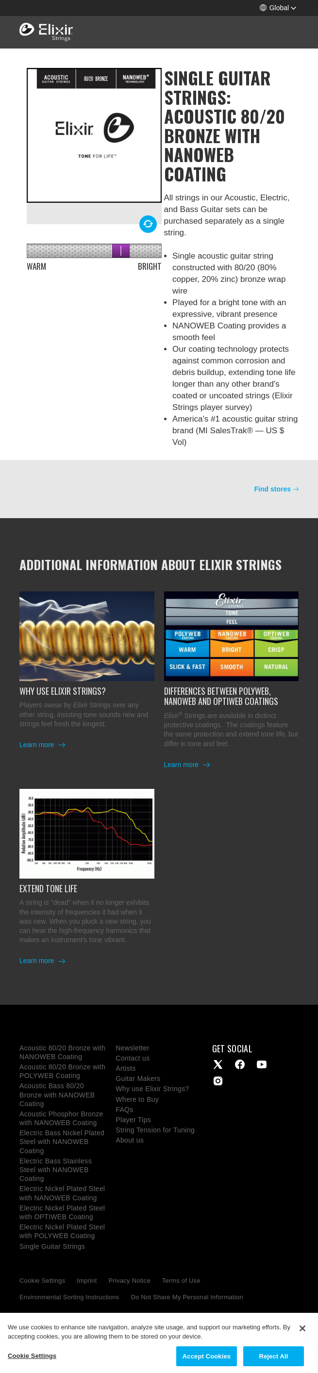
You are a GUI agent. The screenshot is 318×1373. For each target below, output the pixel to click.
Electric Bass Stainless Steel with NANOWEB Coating (55, 1169)
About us (130, 1140)
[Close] (302, 1335)
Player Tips (133, 1120)
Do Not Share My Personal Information (187, 1297)
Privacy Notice (130, 1280)
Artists (125, 1068)
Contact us (133, 1058)
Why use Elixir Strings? (152, 1089)
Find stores (272, 489)
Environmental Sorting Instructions (69, 1297)
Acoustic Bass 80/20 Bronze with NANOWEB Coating (57, 1094)
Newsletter (132, 1048)
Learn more (37, 745)
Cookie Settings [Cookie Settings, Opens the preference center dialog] (32, 1363)
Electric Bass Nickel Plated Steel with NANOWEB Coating (61, 1141)
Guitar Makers (138, 1078)
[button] (278, 8)
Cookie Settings (42, 1280)
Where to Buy (137, 1099)
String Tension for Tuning (155, 1130)
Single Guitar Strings (52, 1246)
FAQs (124, 1109)
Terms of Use (181, 1280)
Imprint (87, 1280)
